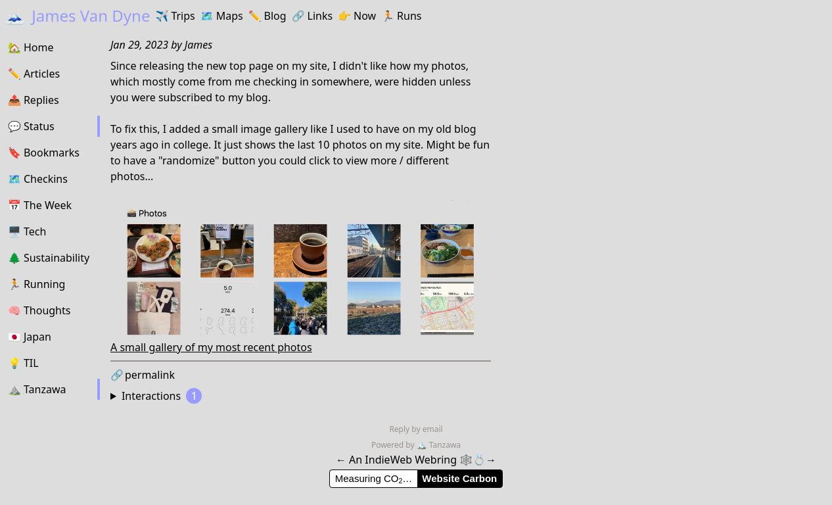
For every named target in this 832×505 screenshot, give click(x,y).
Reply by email (415, 429)
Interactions (162, 396)
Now (357, 16)
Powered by (394, 444)
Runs (401, 16)
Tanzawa (439, 444)
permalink (142, 375)
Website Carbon (459, 478)
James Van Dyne (77, 15)
